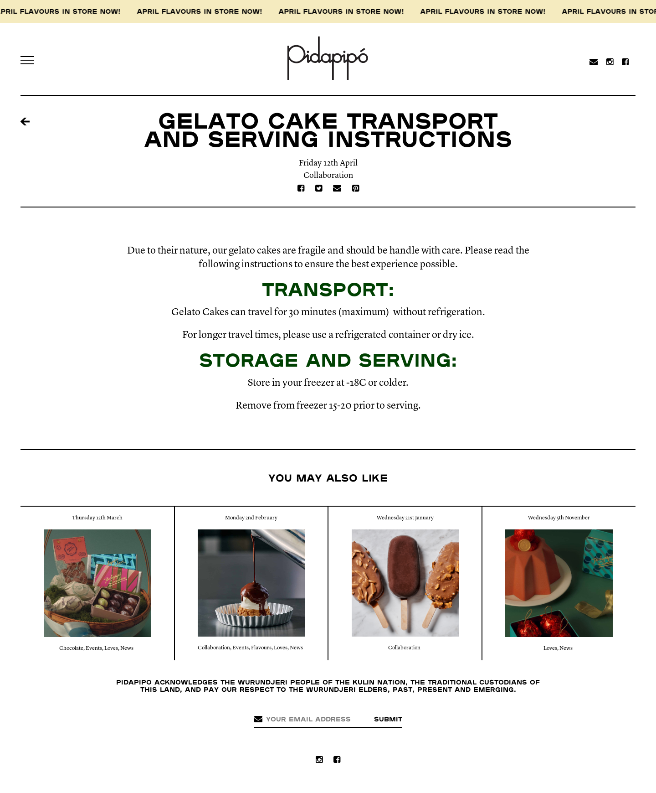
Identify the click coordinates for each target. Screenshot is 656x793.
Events (94, 648)
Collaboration (328, 175)
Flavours (261, 648)
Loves (111, 648)
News (126, 648)
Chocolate (71, 648)
